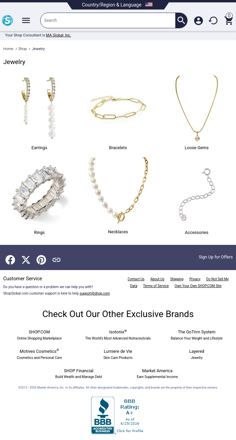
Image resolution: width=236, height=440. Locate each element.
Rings (39, 196)
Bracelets (118, 111)
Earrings (39, 111)
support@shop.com (95, 293)
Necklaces (118, 195)
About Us (157, 279)
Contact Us (136, 279)
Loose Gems (197, 111)
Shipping (176, 279)
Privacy (195, 279)
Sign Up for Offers (216, 257)
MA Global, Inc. (58, 35)
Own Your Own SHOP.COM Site (198, 286)
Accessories (197, 196)
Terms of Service (156, 286)
